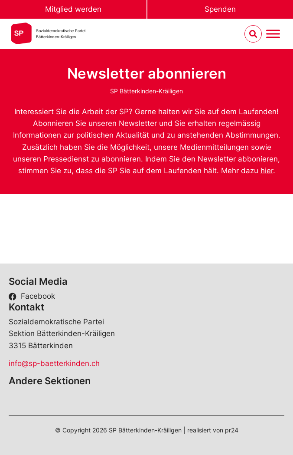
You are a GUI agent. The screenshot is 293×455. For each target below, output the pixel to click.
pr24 (231, 430)
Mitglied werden (73, 9)
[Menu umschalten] (273, 34)
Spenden (220, 9)
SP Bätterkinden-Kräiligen (146, 91)
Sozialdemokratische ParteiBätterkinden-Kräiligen (60, 33)
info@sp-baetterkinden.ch (54, 363)
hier (266, 170)
